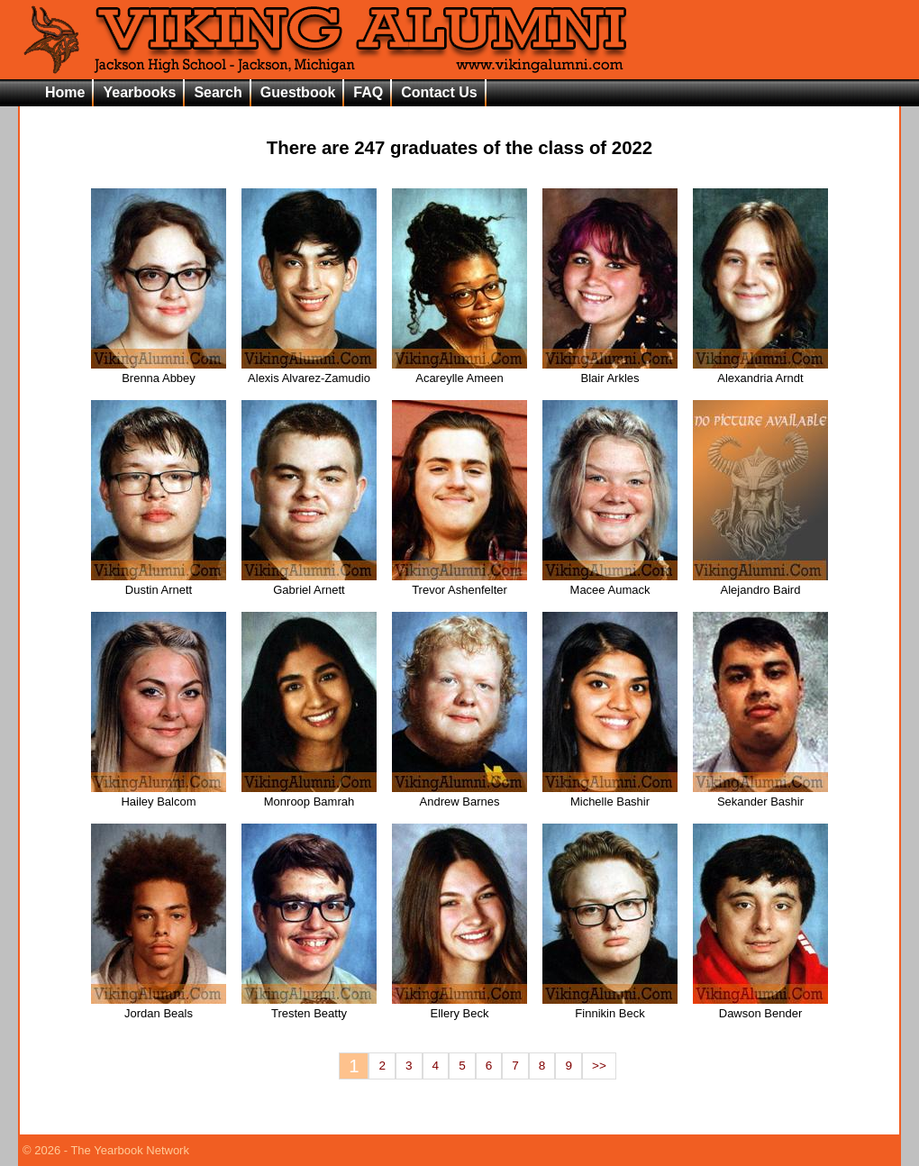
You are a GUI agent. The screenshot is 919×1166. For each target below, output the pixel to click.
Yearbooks (139, 92)
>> (599, 1065)
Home (65, 92)
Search (217, 92)
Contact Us (439, 92)
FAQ (368, 92)
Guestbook (298, 92)
